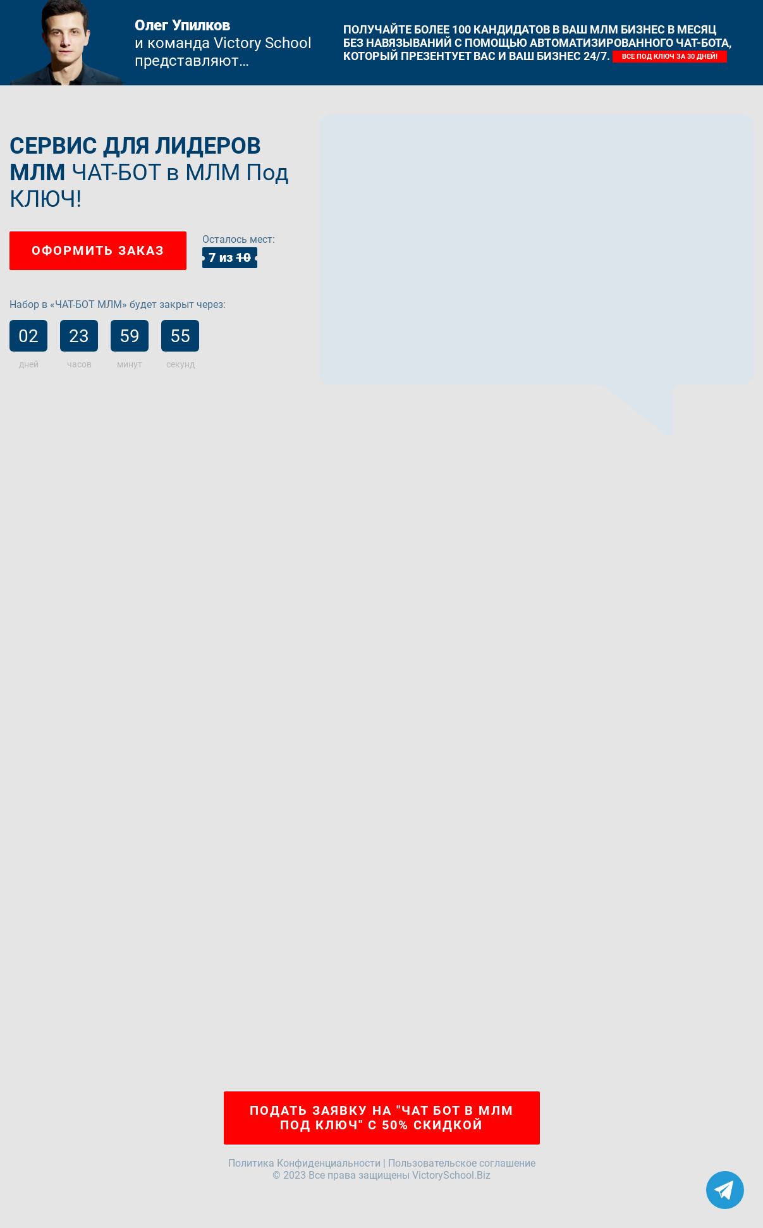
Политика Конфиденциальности (304, 1163)
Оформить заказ (98, 250)
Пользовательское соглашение (461, 1163)
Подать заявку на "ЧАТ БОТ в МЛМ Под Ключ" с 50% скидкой (382, 1118)
